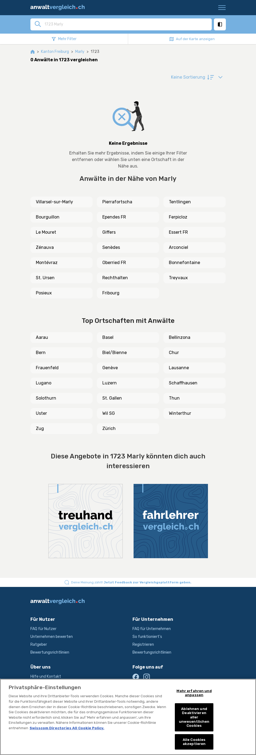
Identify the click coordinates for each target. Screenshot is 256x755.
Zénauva (45, 247)
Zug (40, 428)
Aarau (42, 337)
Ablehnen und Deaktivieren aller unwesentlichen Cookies (194, 717)
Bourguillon (47, 217)
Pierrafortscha (117, 201)
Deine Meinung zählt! (131, 582)
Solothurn (46, 398)
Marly (79, 51)
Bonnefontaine (184, 262)
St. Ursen (45, 277)
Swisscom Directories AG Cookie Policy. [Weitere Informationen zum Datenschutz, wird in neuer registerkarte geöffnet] (67, 728)
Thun (174, 398)
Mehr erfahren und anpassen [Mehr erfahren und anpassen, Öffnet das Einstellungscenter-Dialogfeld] (193, 693)
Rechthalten (115, 277)
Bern (41, 352)
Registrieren (143, 644)
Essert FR (178, 232)
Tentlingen (180, 201)
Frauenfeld (47, 367)
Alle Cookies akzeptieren (194, 742)
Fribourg (110, 292)
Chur (174, 352)
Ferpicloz (178, 217)
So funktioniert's (147, 636)
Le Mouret (46, 232)
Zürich (109, 428)
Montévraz (47, 262)
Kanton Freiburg (55, 51)
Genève (110, 367)
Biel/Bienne (114, 352)
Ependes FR (114, 217)
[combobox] (126, 24)
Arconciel (178, 247)
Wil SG (108, 413)
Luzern (109, 382)
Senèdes (111, 247)
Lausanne (179, 367)
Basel (107, 337)
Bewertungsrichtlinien (49, 652)
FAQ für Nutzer (43, 629)
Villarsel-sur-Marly (54, 201)
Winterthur (180, 413)
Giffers (109, 232)
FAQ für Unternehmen (151, 629)
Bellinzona (179, 337)
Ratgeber (38, 644)
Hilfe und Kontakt (45, 676)
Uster (41, 413)
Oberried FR (114, 262)
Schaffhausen (183, 382)
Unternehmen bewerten (51, 636)
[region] (128, 717)
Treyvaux (178, 277)
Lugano (43, 382)
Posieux (44, 292)
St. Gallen (112, 398)
